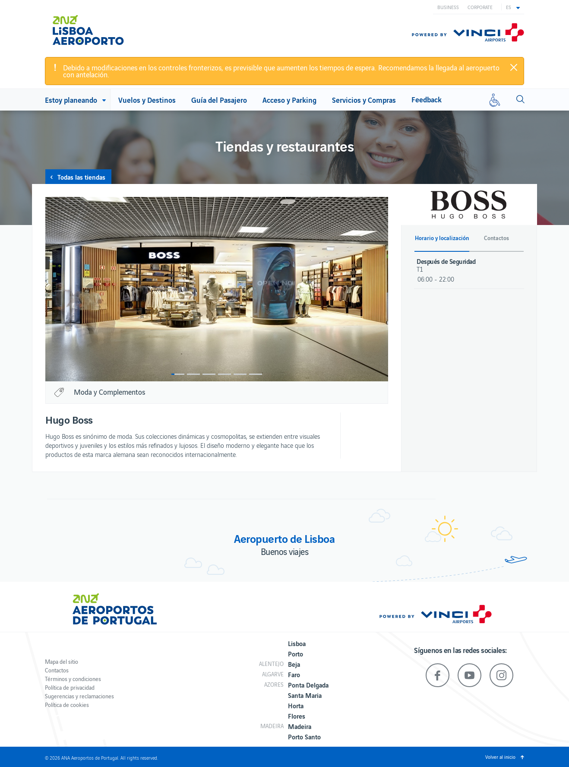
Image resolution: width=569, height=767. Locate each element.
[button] (513, 6)
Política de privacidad (70, 687)
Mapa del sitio (61, 661)
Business (448, 6)
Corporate (480, 6)
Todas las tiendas (81, 176)
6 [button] (255, 374)
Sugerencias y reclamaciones (79, 696)
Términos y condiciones (73, 679)
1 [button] (177, 374)
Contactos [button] (496, 238)
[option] (216, 289)
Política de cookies (67, 704)
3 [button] (208, 374)
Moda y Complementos (109, 392)
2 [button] (193, 374)
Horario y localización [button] (442, 238)
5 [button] (240, 374)
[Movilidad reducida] (495, 100)
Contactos (57, 670)
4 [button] (224, 374)
